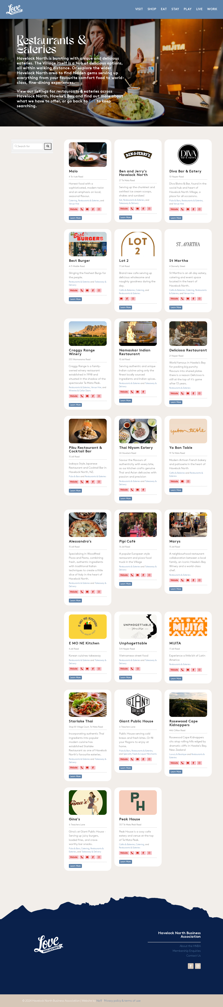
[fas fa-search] (47, 146)
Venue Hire (74, 204)
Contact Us (193, 955)
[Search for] (28, 146)
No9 (100, 1001)
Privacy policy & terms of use (122, 1001)
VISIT (139, 9)
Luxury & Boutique (178, 754)
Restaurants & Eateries (88, 201)
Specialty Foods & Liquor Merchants (140, 754)
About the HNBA (190, 946)
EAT (164, 9)
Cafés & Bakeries (127, 290)
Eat (92, 101)
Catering (73, 201)
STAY (175, 9)
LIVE (199, 9)
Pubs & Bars (175, 201)
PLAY (188, 9)
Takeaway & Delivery (129, 203)
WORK (212, 9)
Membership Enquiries (187, 951)
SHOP (152, 9)
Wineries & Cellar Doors (80, 391)
